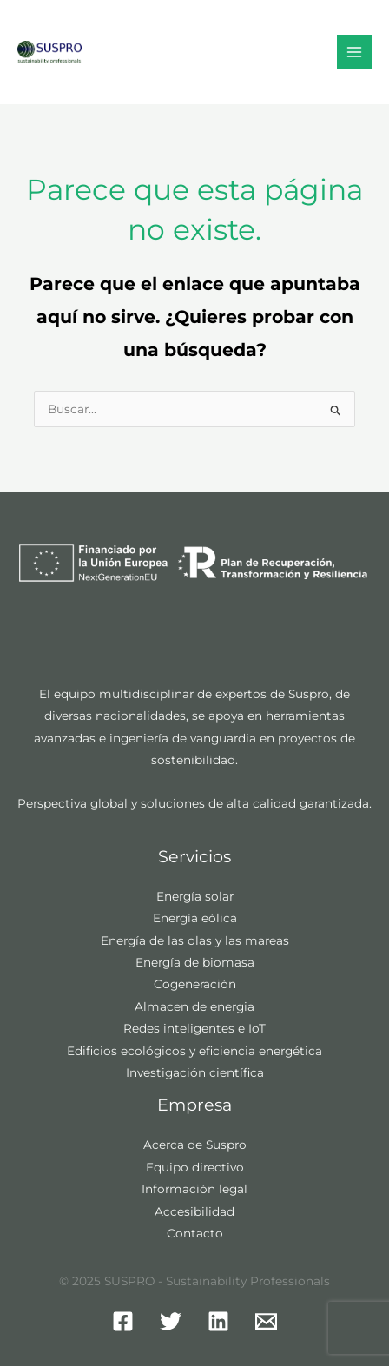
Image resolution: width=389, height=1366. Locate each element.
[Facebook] (123, 1321)
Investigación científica (195, 1072)
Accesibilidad (194, 1211)
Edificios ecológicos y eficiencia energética (194, 1051)
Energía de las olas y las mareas (195, 940)
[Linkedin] (218, 1321)
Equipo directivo (195, 1167)
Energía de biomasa (194, 962)
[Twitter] (170, 1321)
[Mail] (266, 1321)
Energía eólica (195, 918)
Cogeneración (195, 984)
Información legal (194, 1189)
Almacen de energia (194, 1006)
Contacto (195, 1233)
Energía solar (195, 896)
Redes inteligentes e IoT (194, 1028)
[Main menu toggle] (355, 52)
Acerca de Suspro (195, 1145)
